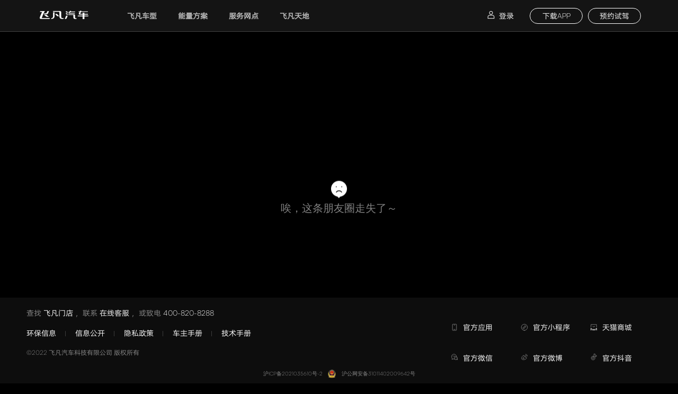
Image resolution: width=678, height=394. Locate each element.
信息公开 (90, 332)
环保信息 (41, 332)
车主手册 (187, 332)
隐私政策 (139, 332)
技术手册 (236, 332)
